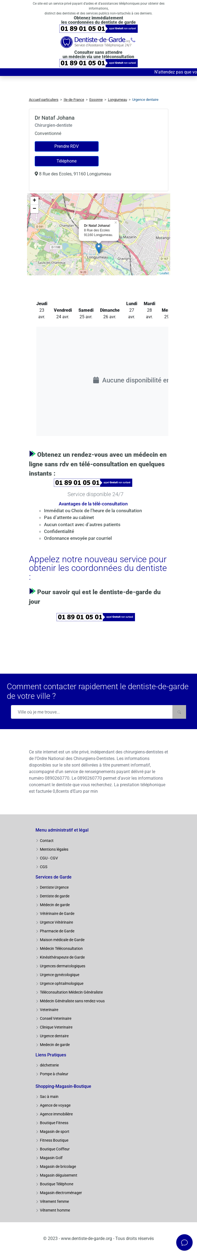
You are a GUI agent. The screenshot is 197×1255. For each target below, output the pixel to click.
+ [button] (34, 201)
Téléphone (67, 161)
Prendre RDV (66, 146)
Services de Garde (54, 877)
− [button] (34, 209)
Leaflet (164, 273)
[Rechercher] (179, 712)
